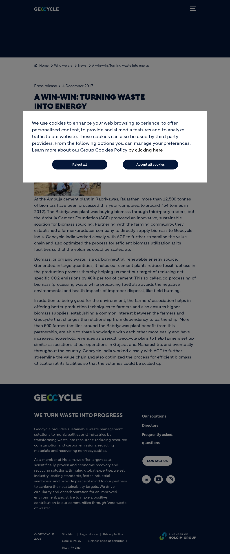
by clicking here (145, 151)
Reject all (79, 165)
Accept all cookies (150, 165)
